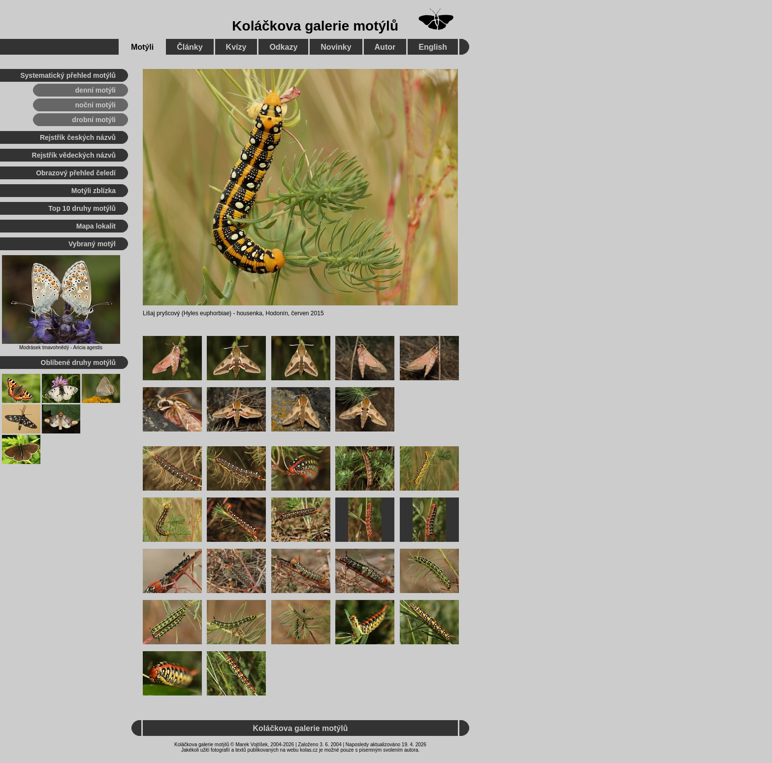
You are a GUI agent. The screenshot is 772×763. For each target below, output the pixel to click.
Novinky (336, 47)
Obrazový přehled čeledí (76, 173)
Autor (385, 47)
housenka (249, 313)
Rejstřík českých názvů (78, 137)
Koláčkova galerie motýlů (315, 25)
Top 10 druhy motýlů (82, 208)
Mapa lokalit (96, 226)
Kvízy (236, 47)
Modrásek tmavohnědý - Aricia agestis (60, 347)
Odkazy (283, 47)
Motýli (142, 47)
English (432, 47)
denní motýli (95, 90)
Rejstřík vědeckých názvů (74, 155)
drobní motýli (94, 120)
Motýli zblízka (93, 191)
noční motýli (95, 105)
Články (189, 47)
